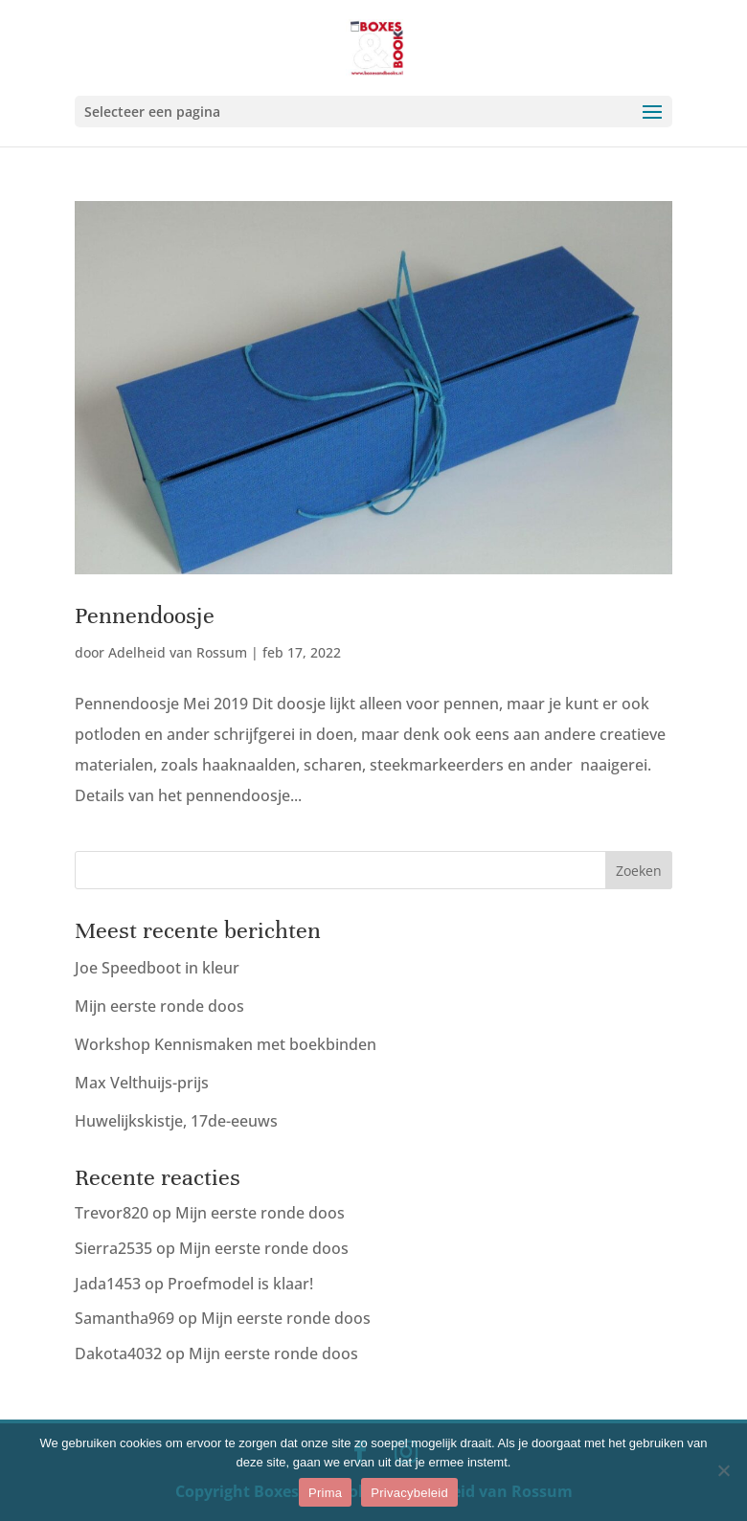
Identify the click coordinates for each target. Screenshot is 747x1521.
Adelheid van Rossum (177, 652)
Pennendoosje (145, 615)
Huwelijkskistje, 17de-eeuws (176, 1120)
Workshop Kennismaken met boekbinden (225, 1044)
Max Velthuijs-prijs (142, 1082)
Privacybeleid (409, 1493)
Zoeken (639, 870)
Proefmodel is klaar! (240, 1283)
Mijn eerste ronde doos (159, 1006)
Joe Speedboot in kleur (157, 967)
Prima (325, 1493)
